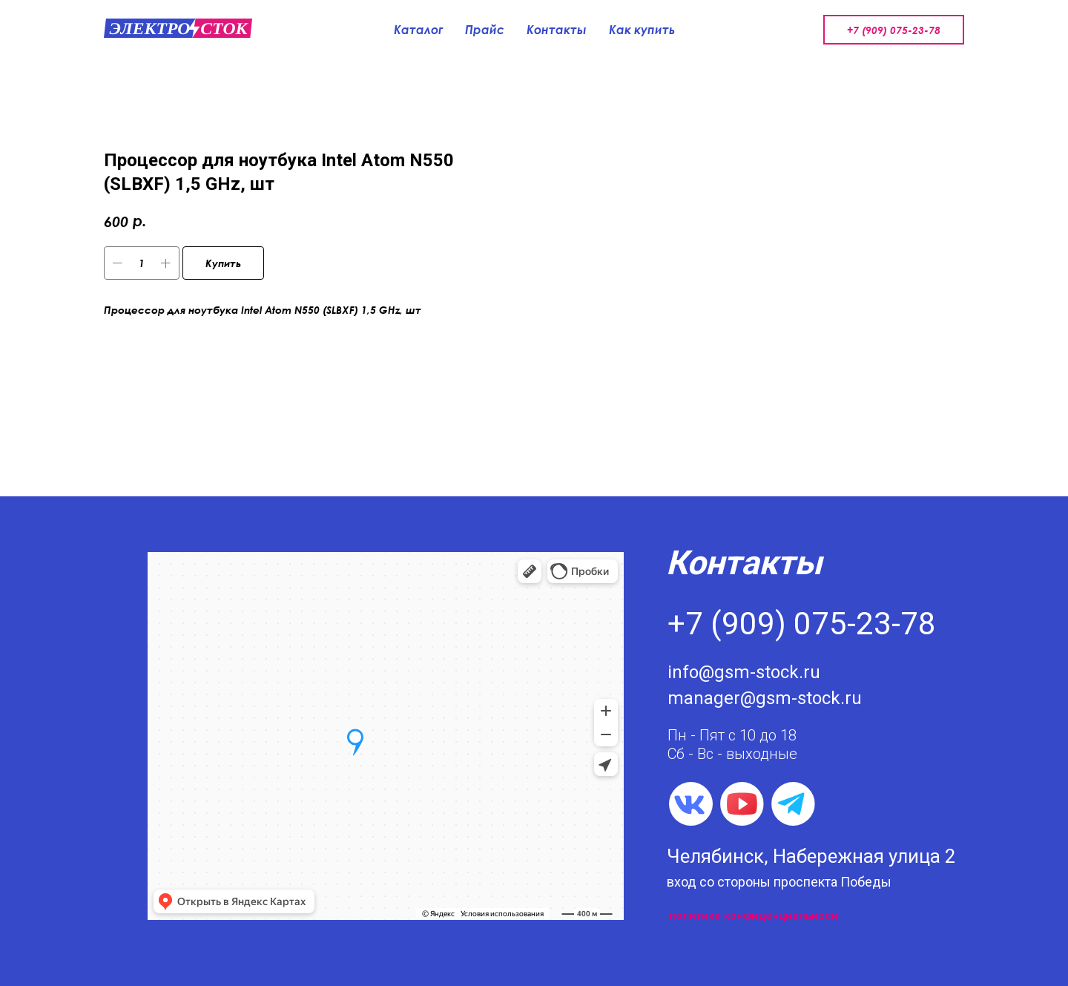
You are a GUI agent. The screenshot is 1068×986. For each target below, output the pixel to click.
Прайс (484, 29)
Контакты (557, 29)
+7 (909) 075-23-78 (893, 30)
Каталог (418, 29)
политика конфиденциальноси (753, 915)
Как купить (642, 29)
